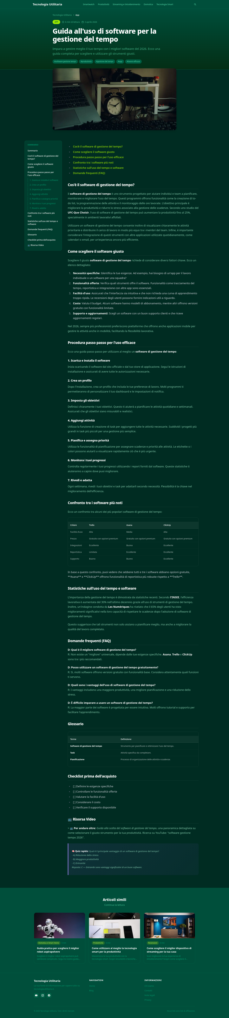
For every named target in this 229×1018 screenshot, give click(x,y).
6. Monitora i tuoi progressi (43, 203)
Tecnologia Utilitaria (62, 15)
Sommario (33, 150)
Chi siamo (149, 985)
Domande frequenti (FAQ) (40, 229)
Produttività (103, 4)
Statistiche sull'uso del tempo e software (43, 222)
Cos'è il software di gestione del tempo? (43, 157)
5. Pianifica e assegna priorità (44, 198)
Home (92, 985)
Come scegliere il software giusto (40, 165)
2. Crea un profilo (38, 184)
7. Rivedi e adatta (38, 208)
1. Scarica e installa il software (44, 180)
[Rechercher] (195, 4)
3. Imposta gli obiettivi (40, 189)
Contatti (148, 990)
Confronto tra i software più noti (41, 214)
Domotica (148, 4)
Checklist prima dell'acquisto (41, 239)
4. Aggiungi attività (39, 194)
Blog (91, 990)
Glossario (32, 234)
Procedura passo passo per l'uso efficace (41, 173)
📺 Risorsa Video (36, 245)
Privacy (147, 999)
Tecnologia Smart (165, 4)
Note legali (149, 995)
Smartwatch (88, 4)
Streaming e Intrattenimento (126, 4)
